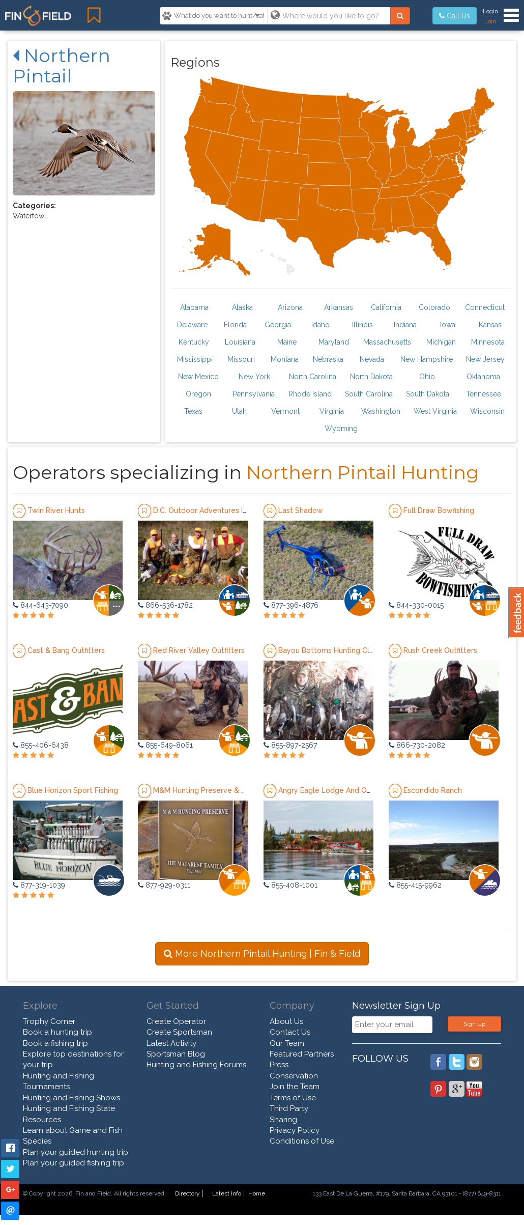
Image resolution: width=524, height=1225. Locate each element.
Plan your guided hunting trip (75, 1152)
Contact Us (290, 1032)
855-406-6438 (41, 745)
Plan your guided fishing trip (73, 1162)
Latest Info (226, 1193)
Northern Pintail (61, 65)
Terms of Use (293, 1097)
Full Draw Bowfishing (438, 510)
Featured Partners (302, 1054)
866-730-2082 (417, 745)
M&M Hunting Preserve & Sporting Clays (222, 790)
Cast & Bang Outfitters (66, 650)
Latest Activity (171, 1043)
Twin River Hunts (56, 510)
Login (490, 11)
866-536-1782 (165, 605)
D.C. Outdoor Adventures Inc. (202, 510)
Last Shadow (300, 510)
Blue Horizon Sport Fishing (72, 790)
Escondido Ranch (432, 790)
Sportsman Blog (176, 1054)
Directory (187, 1193)
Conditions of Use (302, 1141)
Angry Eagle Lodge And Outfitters (336, 790)
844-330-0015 (416, 605)
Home (256, 1193)
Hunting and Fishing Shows (71, 1097)
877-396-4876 (291, 605)
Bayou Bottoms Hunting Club (328, 650)
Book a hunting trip (57, 1032)
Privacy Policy (294, 1130)
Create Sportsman (179, 1032)
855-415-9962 (415, 885)
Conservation (294, 1075)
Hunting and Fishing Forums (196, 1064)
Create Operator (176, 1021)
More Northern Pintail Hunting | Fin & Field (262, 953)
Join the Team (294, 1086)
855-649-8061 (165, 745)
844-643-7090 (40, 605)
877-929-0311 (164, 885)
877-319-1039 (39, 885)
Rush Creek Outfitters (440, 650)
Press (279, 1064)
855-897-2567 (290, 745)
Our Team (287, 1043)
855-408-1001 (290, 885)
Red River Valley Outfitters (199, 650)
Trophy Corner (49, 1021)
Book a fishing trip (55, 1043)
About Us (286, 1021)
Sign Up (474, 1024)
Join (490, 21)
